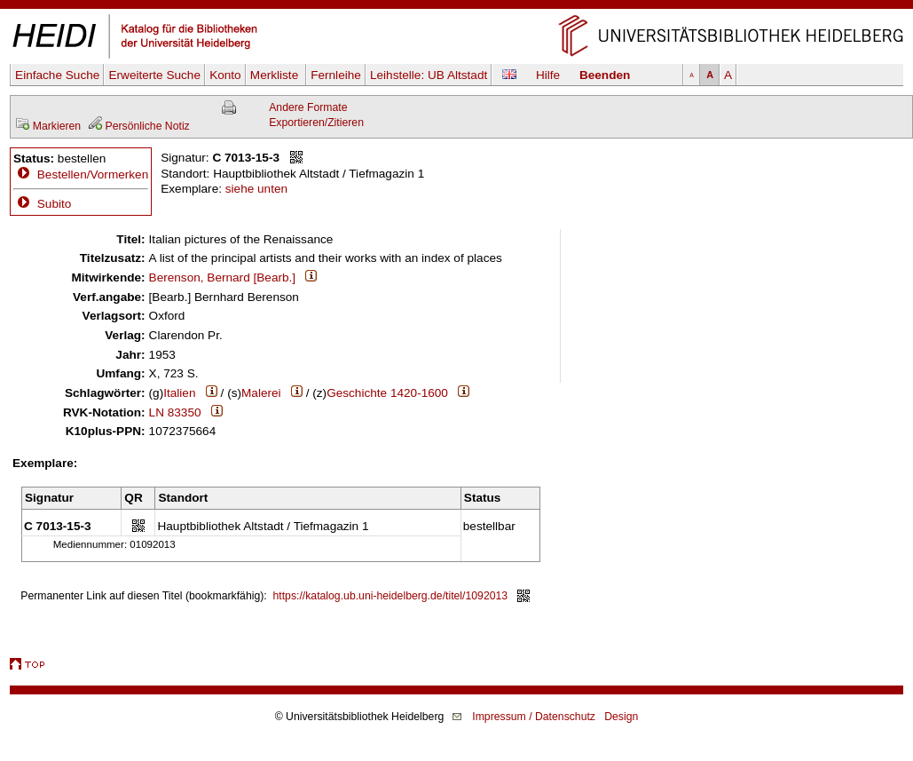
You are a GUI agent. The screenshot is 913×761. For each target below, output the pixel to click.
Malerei (261, 393)
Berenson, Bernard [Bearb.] (222, 277)
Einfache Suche (57, 75)
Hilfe (548, 75)
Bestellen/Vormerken (92, 174)
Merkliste (276, 75)
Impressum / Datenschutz (533, 716)
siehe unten (256, 188)
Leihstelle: (428, 75)
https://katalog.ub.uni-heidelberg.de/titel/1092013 (390, 596)
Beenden (604, 75)
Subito (42, 203)
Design (621, 716)
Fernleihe (336, 75)
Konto (225, 75)
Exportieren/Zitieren (316, 122)
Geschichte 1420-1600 (387, 393)
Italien (179, 393)
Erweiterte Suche (154, 75)
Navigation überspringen (456, 7)
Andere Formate (308, 107)
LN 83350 (175, 412)
